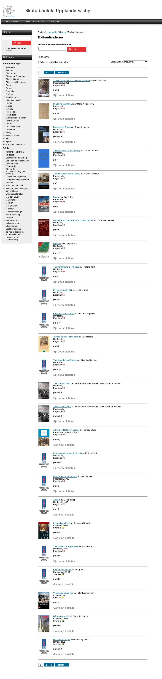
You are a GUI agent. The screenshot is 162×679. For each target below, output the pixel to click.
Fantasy (9, 94)
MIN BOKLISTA (13, 21)
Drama (9, 88)
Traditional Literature (15, 144)
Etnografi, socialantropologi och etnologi (15, 171)
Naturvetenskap (13, 215)
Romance (10, 129)
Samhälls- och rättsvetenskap (12, 221)
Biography (10, 73)
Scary (8, 132)
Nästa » (62, 72)
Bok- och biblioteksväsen (17, 161)
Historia (9, 182)
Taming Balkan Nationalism (65, 337)
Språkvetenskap (13, 229)
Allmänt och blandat (15, 152)
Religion (9, 217)
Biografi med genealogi (16, 158)
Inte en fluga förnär (62, 523)
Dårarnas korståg (61, 616)
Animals (9, 70)
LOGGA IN (54, 21)
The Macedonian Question (65, 360)
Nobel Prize (11, 112)
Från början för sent (62, 569)
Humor (9, 103)
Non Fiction (11, 115)
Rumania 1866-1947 (62, 290)
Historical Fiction (13, 100)
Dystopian (10, 91)
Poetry (9, 124)
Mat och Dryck (12, 197)
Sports (9, 141)
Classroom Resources (16, 82)
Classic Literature (14, 79)
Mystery (9, 109)
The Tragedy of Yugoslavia (65, 546)
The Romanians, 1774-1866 (66, 267)
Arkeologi (10, 155)
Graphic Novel (12, 97)
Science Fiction (13, 135)
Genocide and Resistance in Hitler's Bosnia (73, 220)
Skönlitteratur (12, 226)
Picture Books (12, 121)
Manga (9, 106)
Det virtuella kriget (61, 639)
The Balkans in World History (66, 150)
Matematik (10, 200)
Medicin (9, 203)
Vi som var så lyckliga (63, 593)
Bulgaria (57, 243)
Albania (56, 500)
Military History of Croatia (65, 476)
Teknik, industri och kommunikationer (15, 233)
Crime (8, 85)
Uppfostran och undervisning (13, 238)
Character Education (15, 76)
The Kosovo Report (62, 383)
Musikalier (10, 209)
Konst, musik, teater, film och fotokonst (17, 189)
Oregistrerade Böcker (16, 118)
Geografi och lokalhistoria (17, 180)
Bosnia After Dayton (62, 127)
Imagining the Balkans (63, 104)
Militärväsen (11, 206)
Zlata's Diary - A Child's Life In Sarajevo (71, 80)
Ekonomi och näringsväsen (12, 165)
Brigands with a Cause (63, 313)
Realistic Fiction (13, 127)
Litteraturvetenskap (15, 194)
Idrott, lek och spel (14, 185)
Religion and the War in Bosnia (67, 453)
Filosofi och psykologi (16, 177)
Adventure (10, 67)
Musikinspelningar (14, 212)
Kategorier (8, 57)
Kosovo (56, 197)
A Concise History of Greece (66, 430)
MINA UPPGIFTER (35, 21)
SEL (8, 138)
